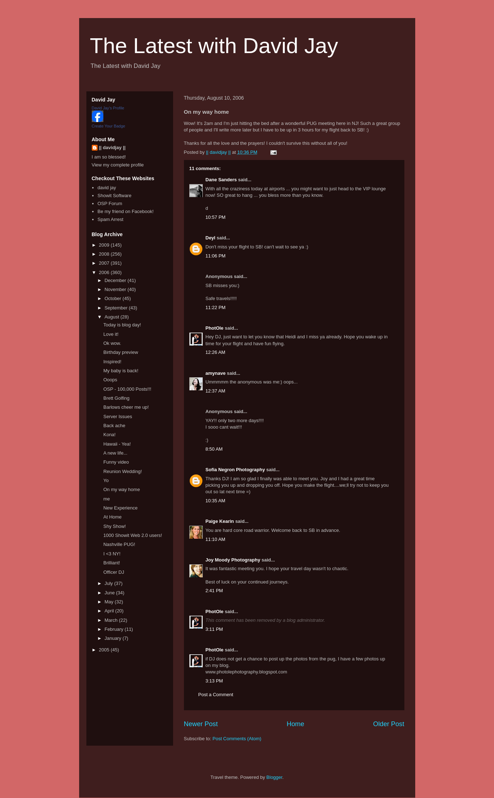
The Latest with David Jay (214, 46)
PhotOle (215, 328)
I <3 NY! (111, 553)
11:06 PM (216, 256)
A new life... (115, 453)
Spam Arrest (111, 219)
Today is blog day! (122, 325)
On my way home (121, 489)
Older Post (388, 724)
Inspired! (112, 361)
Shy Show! (114, 526)
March (111, 620)
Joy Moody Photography (233, 560)
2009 (105, 245)
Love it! (111, 334)
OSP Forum (110, 203)
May (109, 601)
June (110, 592)
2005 (105, 649)
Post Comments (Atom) (236, 738)
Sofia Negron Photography (235, 469)
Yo (106, 480)
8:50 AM (214, 449)
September (116, 308)
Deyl (210, 237)
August (112, 317)
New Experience (120, 508)
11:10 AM (215, 539)
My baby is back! (120, 370)
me (106, 499)
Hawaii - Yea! (117, 444)
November (116, 289)
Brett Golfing (116, 398)
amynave (216, 373)
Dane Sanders (221, 179)
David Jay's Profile (108, 108)
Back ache (114, 425)
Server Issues (117, 416)
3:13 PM (214, 681)
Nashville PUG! (119, 544)
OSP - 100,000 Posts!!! (127, 389)
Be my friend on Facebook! (126, 211)
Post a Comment (215, 694)
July (109, 583)
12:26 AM (215, 352)
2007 (105, 263)
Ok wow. (112, 343)
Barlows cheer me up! (126, 407)
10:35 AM (215, 500)
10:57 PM (216, 217)
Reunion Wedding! (122, 471)
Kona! (109, 434)
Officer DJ (113, 572)
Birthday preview (120, 352)
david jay (107, 187)
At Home (112, 517)
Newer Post (201, 724)
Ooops (110, 379)
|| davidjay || (112, 147)
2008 (105, 254)
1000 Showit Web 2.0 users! (132, 535)
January (113, 638)
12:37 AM (215, 391)
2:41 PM (214, 590)
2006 (105, 272)
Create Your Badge (108, 126)
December (116, 280)
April (109, 610)
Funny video (116, 462)
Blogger (274, 777)
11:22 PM (216, 307)
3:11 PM (214, 629)
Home (295, 724)
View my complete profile (118, 165)
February (114, 629)
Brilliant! (111, 562)
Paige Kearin (220, 521)
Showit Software (115, 195)
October (113, 298)
